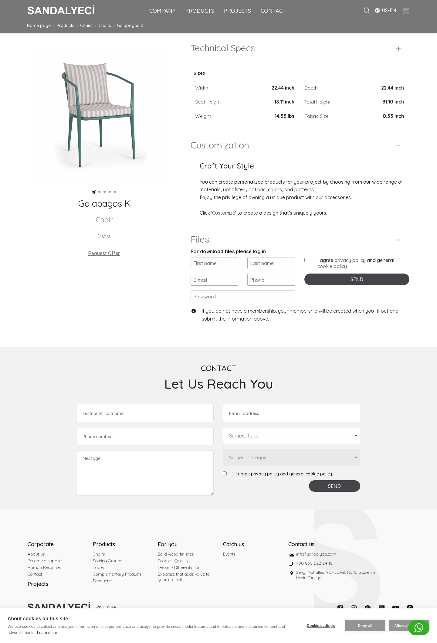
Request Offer (104, 253)
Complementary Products (117, 574)
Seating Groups (107, 560)
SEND (357, 279)
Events (229, 554)
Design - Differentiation (179, 567)
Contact (35, 574)
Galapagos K (130, 25)
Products (65, 25)
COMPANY (162, 10)
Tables (99, 567)
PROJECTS (237, 10)
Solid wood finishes (176, 554)
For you (168, 544)
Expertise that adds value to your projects (184, 576)
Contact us (301, 544)
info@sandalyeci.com (316, 554)
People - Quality (173, 560)
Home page (39, 25)
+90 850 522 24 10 (314, 563)
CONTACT (273, 10)
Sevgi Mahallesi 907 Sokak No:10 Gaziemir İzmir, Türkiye (336, 575)
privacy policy (350, 260)
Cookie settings (321, 626)
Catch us (233, 544)
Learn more (47, 632)
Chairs (86, 25)
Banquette (102, 580)
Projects (38, 583)
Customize (223, 213)
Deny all (365, 626)
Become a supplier (45, 560)
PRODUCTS (199, 10)
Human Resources (45, 567)
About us (36, 554)
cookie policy (332, 266)
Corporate (41, 544)
